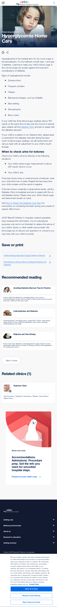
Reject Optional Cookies (31, 603)
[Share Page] (7, 52)
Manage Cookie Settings (31, 597)
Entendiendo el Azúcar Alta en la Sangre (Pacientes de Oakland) (25, 263)
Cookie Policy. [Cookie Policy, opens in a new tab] (34, 585)
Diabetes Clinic (27, 127)
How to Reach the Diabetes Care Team (24, 203)
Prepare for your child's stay (24, 477)
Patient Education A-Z (10, 32)
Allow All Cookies (31, 590)
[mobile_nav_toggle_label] (3, 3)
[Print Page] (3, 52)
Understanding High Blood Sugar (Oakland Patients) (24, 255)
